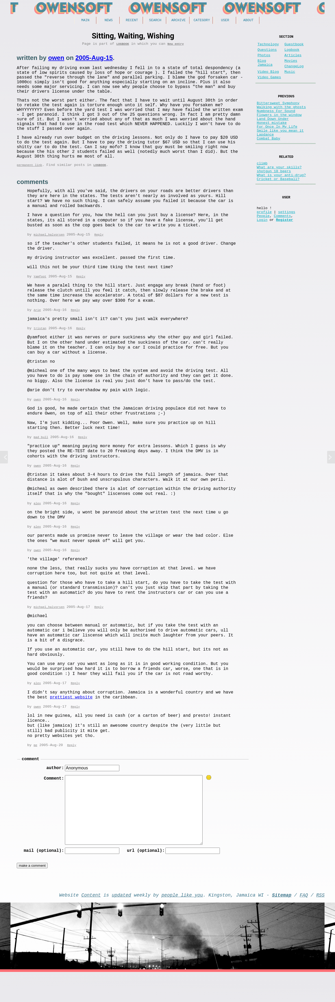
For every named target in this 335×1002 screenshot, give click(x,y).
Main (85, 20)
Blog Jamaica (265, 69)
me (35, 771)
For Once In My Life (277, 143)
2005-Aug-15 (94, 59)
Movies (290, 66)
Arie (37, 332)
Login (262, 251)
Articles (293, 59)
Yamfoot (40, 299)
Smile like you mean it (280, 148)
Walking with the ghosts (281, 118)
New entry (176, 45)
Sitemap (281, 924)
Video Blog (268, 79)
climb (262, 184)
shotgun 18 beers (274, 194)
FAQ (304, 924)
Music (289, 79)
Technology (268, 46)
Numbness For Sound (276, 123)
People (263, 246)
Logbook (122, 45)
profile (264, 241)
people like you (182, 924)
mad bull (41, 460)
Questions (267, 53)
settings (286, 241)
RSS (320, 924)
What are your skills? (279, 189)
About (248, 20)
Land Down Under (273, 133)
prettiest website (71, 722)
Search (155, 20)
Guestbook (294, 46)
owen (56, 59)
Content (91, 924)
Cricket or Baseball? (278, 204)
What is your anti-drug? (281, 199)
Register (284, 251)
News (108, 20)
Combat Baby (268, 158)
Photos (264, 59)
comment (30, 785)
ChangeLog (294, 72)
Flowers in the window (279, 128)
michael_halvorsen (49, 257)
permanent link (29, 186)
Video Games (269, 85)
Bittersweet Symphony (278, 113)
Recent (132, 20)
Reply (98, 257)
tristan (40, 351)
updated (121, 924)
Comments (282, 246)
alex (37, 527)
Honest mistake (272, 138)
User (225, 20)
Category (202, 20)
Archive (178, 20)
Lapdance (265, 153)
